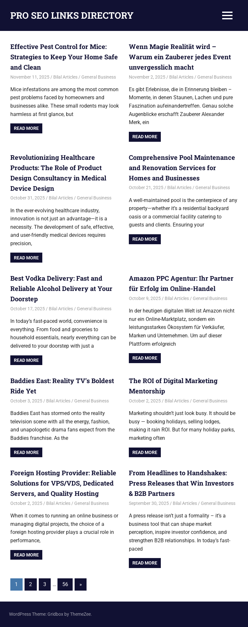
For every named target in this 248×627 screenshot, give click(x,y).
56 (65, 584)
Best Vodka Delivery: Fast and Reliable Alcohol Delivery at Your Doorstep (61, 288)
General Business (98, 77)
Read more (26, 128)
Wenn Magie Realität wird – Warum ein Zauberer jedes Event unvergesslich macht (180, 56)
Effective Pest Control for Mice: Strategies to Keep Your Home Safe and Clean (64, 56)
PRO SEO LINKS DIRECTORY (72, 15)
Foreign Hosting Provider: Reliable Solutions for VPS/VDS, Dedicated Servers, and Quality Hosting (63, 482)
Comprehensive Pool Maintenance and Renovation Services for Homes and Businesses (182, 167)
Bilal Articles (65, 77)
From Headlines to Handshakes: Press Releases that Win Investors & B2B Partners (181, 482)
